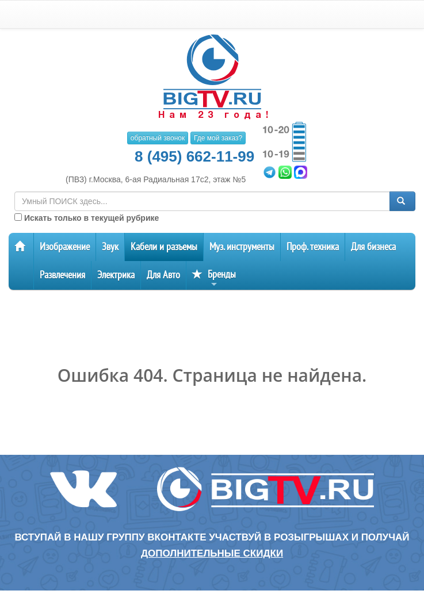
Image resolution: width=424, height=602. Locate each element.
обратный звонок (158, 138)
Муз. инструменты (241, 247)
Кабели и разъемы (164, 247)
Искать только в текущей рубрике (86, 218)
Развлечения (62, 275)
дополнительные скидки (212, 553)
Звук (110, 247)
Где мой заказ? (218, 138)
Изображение (65, 247)
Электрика (116, 275)
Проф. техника (313, 247)
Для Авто (163, 275)
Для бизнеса (373, 247)
